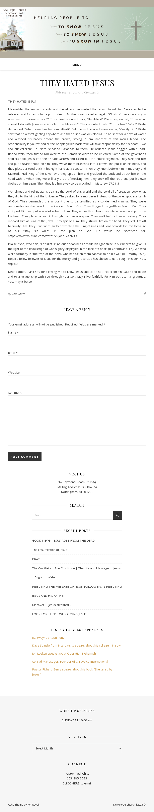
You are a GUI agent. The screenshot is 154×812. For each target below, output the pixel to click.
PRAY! (36, 559)
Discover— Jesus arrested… (51, 605)
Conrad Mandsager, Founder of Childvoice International (70, 661)
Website (14, 372)
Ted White (18, 294)
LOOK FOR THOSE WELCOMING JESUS (59, 614)
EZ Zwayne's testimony (48, 637)
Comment (14, 392)
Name (13, 332)
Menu (77, 65)
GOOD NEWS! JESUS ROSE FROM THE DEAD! (63, 540)
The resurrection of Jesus (49, 550)
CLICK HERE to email (77, 783)
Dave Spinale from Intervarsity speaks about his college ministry (76, 645)
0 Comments (90, 92)
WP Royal (33, 804)
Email (13, 352)
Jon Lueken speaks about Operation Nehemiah (64, 653)
